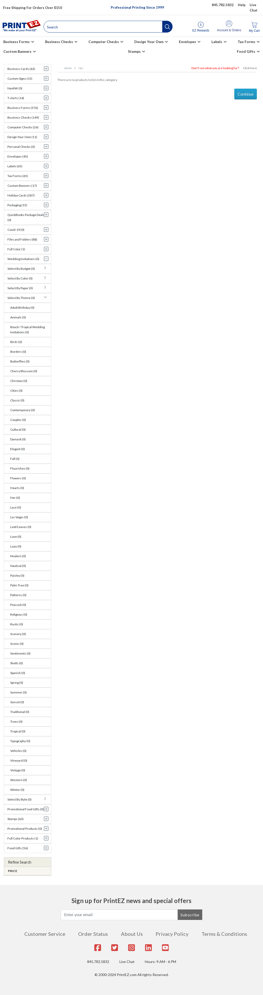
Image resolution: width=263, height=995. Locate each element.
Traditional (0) (19, 712)
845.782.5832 (98, 961)
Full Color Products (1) (22, 838)
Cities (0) (16, 390)
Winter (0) (17, 790)
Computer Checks (103, 41)
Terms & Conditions (224, 934)
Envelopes (187, 41)
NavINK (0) (14, 88)
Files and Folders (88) (22, 239)
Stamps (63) (15, 819)
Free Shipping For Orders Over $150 (32, 8)
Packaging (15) (17, 205)
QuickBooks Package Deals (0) (25, 217)
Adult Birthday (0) (22, 307)
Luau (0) (15, 546)
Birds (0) (16, 342)
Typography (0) (20, 741)
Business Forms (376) (22, 108)
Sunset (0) (17, 702)
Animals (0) (18, 317)
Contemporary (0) (22, 410)
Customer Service (44, 934)
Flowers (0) (18, 478)
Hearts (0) (17, 488)
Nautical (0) (18, 566)
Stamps (134, 51)
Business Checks (59, 41)
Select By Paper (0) (20, 288)
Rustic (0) (16, 624)
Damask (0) (18, 439)
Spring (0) (16, 683)
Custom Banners (17, 51)
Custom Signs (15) (19, 78)
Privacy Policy (172, 934)
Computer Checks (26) (22, 127)
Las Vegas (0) (19, 517)
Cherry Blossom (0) (23, 371)
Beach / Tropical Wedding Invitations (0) (27, 329)
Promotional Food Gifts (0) (25, 809)
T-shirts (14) (15, 98)
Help (242, 5)
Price (12, 871)
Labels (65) (14, 166)
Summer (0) (18, 692)
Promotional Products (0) (24, 829)
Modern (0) (18, 556)
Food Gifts (246, 51)
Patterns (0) (18, 595)
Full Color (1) (16, 249)
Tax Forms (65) (17, 176)
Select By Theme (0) (21, 298)
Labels (216, 41)
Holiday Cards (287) (21, 195)
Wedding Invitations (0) (23, 259)
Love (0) (15, 536)
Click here (250, 68)
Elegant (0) (17, 449)
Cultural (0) (18, 429)
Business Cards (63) (21, 69)
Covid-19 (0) (15, 230)
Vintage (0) (17, 770)
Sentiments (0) (20, 653)
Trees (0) (16, 721)
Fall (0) (14, 459)
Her (80, 68)
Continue (246, 93)
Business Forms (16, 41)
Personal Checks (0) (21, 147)
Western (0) (18, 780)
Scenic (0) (17, 644)
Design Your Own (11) (22, 137)
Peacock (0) (18, 605)
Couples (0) (18, 420)
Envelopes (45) (17, 156)
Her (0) (15, 498)
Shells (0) (16, 663)
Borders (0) (18, 352)
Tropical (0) (17, 731)
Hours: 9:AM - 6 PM (160, 961)
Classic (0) (17, 400)
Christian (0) (18, 381)
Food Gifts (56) (17, 848)
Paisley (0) (17, 575)
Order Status (93, 934)
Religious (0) (18, 614)
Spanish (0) (17, 673)
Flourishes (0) (19, 468)
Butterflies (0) (19, 361)
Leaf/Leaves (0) (20, 527)
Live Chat (127, 961)
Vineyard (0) (18, 760)
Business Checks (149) (23, 117)
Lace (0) (15, 507)
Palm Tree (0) (19, 585)
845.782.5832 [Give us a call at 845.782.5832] (223, 5)
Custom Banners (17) (22, 186)
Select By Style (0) (19, 799)
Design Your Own (149, 41)
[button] (167, 27)
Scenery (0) (18, 634)
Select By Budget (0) (21, 269)
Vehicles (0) (18, 751)
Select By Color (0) (20, 278)
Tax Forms (246, 41)
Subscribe (189, 914)
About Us (132, 934)
